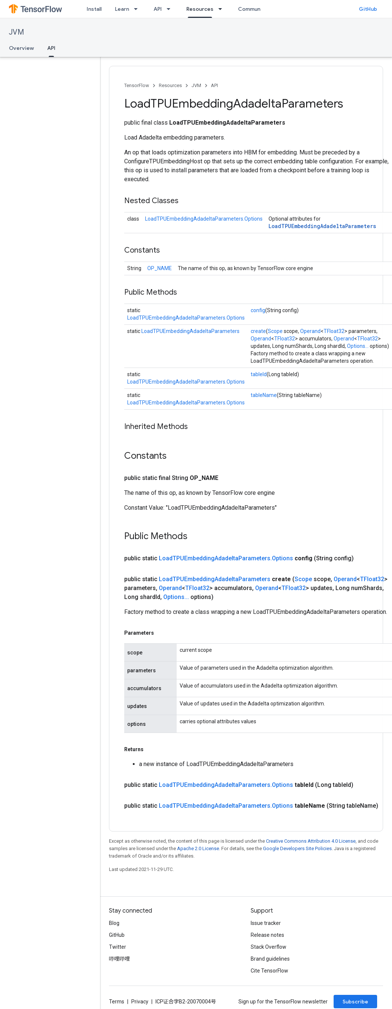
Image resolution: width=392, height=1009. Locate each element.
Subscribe (355, 1001)
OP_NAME (159, 268)
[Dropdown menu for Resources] (222, 9)
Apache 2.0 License (198, 848)
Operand (310, 331)
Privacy (139, 1002)
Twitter (117, 947)
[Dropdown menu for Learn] (138, 9)
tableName (264, 395)
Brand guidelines (270, 959)
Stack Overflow (268, 947)
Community (252, 9)
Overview (21, 48)
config (258, 310)
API (158, 9)
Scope (275, 331)
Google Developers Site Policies (297, 848)
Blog (114, 923)
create (258, 331)
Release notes (267, 935)
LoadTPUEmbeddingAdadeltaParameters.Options (204, 219)
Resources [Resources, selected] (199, 9)
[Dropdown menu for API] (171, 9)
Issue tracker (266, 923)
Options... (358, 346)
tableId (259, 374)
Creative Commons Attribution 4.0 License (311, 841)
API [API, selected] (51, 48)
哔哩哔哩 (119, 959)
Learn (122, 9)
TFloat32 (334, 331)
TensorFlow (136, 85)
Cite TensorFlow (269, 971)
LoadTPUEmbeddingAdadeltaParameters (322, 226)
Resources (170, 85)
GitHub (368, 9)
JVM (16, 32)
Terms (116, 1002)
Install (94, 9)
